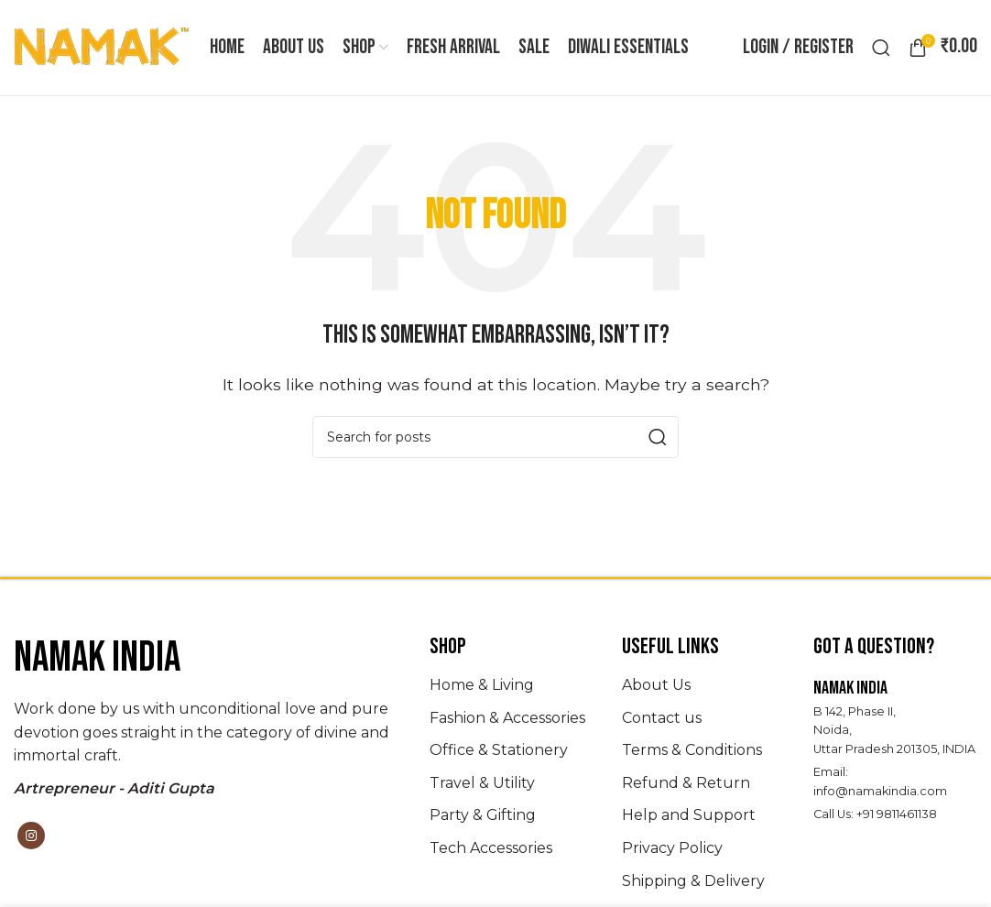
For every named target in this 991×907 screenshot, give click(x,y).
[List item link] (512, 685)
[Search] (881, 47)
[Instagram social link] (31, 836)
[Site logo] (102, 46)
